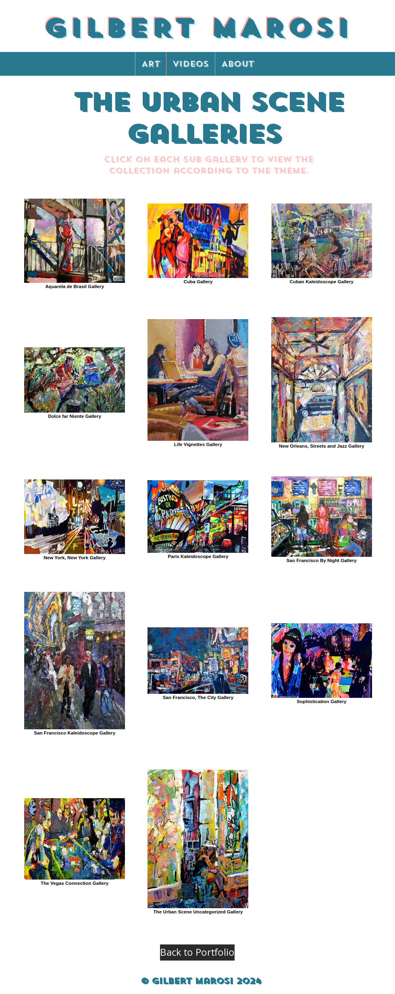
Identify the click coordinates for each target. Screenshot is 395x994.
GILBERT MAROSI (197, 28)
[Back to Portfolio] (197, 952)
